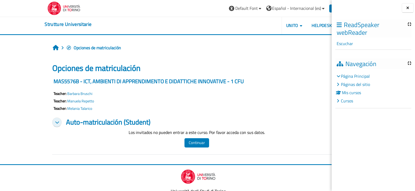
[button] (213, 8)
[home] (35, 24)
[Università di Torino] (31, 8)
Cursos (347, 101)
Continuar (164, 143)
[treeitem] (373, 88)
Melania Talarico (47, 108)
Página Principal (355, 76)
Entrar (307, 8)
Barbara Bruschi (47, 94)
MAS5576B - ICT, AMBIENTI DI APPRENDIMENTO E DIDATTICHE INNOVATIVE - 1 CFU (116, 81)
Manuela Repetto (48, 101)
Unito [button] (260, 25)
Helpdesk (289, 25)
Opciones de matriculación (61, 48)
